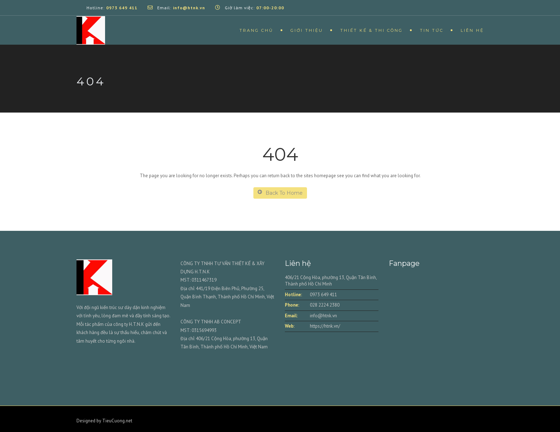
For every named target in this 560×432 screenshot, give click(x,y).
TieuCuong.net (117, 421)
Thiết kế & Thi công (371, 30)
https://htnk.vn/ (325, 326)
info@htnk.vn (323, 316)
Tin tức (431, 30)
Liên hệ (472, 30)
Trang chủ (256, 30)
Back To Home (280, 192)
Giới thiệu (307, 30)
